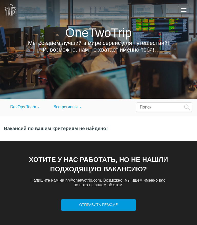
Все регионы (67, 107)
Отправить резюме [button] (98, 205)
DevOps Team (25, 107)
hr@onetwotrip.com (83, 180)
